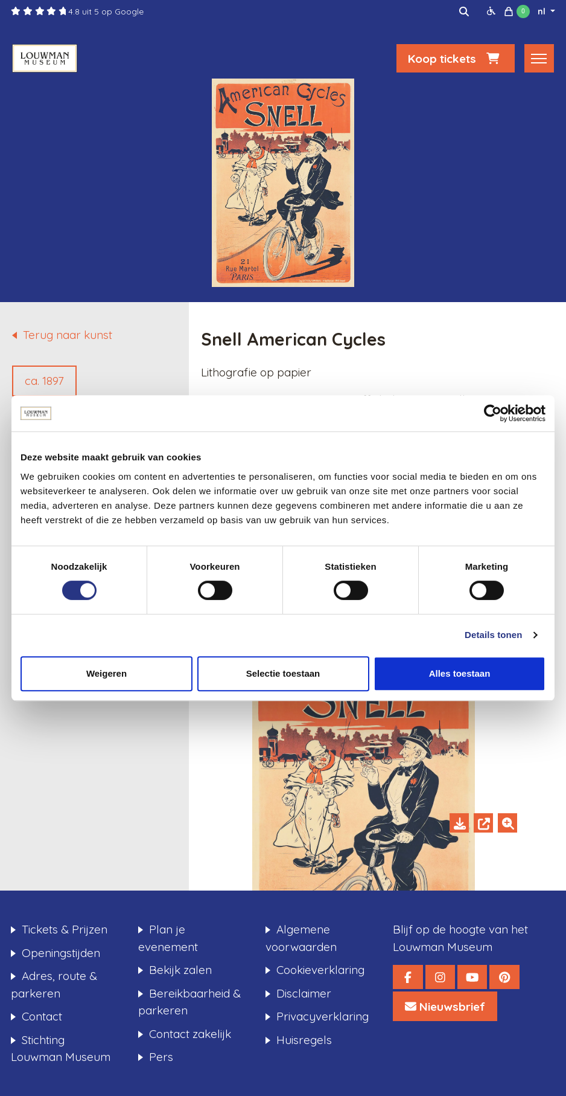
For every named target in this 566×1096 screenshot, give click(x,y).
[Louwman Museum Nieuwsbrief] (445, 1006)
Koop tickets (455, 58)
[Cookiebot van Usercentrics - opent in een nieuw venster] (492, 413)
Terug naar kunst (67, 334)
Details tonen (493, 635)
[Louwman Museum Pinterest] (504, 977)
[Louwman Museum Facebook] (407, 977)
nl (543, 11)
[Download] (459, 823)
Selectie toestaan (283, 673)
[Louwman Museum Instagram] (440, 977)
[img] (464, 11)
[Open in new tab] (483, 823)
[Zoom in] (507, 823)
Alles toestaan (460, 673)
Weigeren (106, 673)
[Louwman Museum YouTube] (472, 977)
